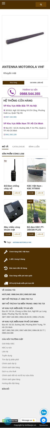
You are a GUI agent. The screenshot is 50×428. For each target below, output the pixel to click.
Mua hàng (13, 83)
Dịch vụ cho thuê (9, 371)
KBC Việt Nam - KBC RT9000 (35, 187)
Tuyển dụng (7, 356)
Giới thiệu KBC (8, 344)
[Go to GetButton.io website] (43, 425)
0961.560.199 (11, 135)
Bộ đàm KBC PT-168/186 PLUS (35, 228)
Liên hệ (17, 193)
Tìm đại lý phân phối (10, 359)
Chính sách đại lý (9, 363)
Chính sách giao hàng (11, 379)
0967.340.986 (11, 117)
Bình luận (34, 146)
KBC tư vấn (7, 348)
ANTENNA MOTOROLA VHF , (22, 242)
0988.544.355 (25, 92)
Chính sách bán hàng (11, 367)
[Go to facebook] (43, 420)
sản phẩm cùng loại (13, 154)
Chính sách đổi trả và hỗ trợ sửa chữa (18, 375)
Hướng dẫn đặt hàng (10, 383)
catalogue (18, 146)
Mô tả (5, 146)
